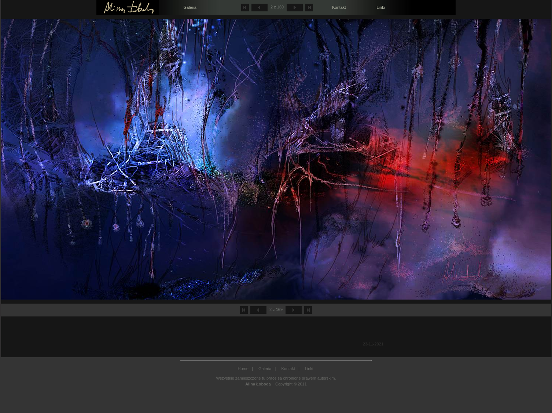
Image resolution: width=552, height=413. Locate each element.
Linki (380, 7)
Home (243, 368)
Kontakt (339, 7)
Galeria (190, 7)
